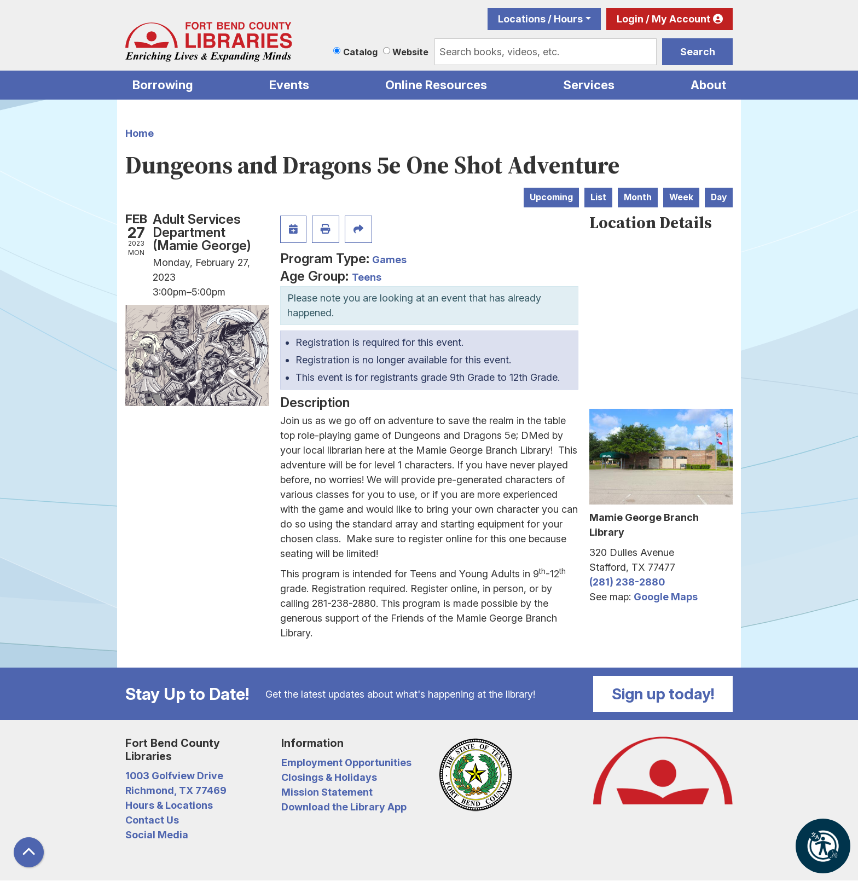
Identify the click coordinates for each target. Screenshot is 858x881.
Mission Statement (327, 792)
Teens (366, 277)
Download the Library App (344, 807)
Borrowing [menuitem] (162, 85)
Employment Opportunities (346, 762)
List (598, 197)
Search (697, 51)
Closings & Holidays (329, 777)
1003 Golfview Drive (174, 775)
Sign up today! (663, 694)
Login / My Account (663, 19)
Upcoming (551, 197)
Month (638, 197)
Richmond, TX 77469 (176, 790)
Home (139, 133)
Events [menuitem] (289, 85)
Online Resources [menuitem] (436, 85)
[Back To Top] (29, 852)
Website (410, 52)
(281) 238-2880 (627, 582)
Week (681, 197)
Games (389, 259)
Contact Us (152, 820)
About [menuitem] (708, 85)
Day (719, 197)
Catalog (360, 52)
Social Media (156, 835)
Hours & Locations (169, 805)
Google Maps (666, 596)
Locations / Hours (540, 19)
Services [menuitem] (588, 85)
